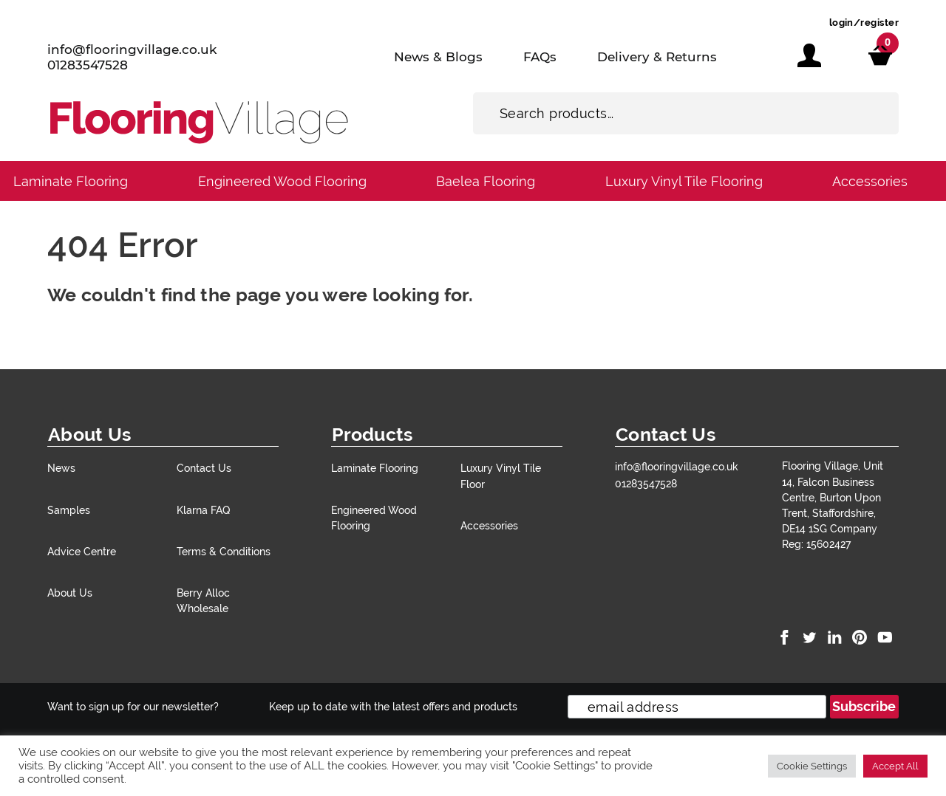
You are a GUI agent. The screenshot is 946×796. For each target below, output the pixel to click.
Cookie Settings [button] (812, 766)
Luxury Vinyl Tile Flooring (684, 181)
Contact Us (204, 468)
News (61, 468)
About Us (69, 592)
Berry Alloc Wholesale (203, 600)
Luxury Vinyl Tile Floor (500, 476)
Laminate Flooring (70, 181)
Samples (68, 510)
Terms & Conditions (223, 551)
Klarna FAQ (203, 510)
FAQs (540, 56)
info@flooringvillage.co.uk (132, 49)
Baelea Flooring (485, 181)
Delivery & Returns (657, 56)
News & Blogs (438, 56)
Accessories (870, 181)
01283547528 (87, 65)
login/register (864, 22)
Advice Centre (81, 551)
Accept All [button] (895, 766)
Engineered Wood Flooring (282, 181)
